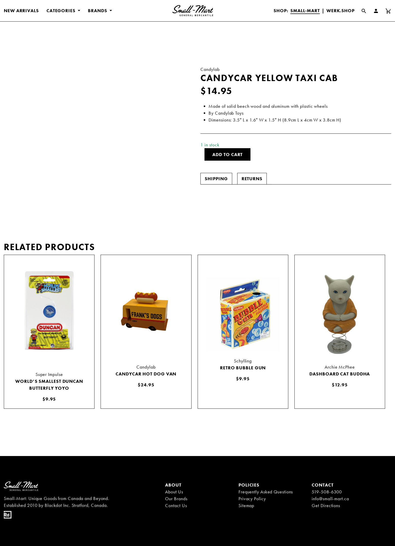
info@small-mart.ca (330, 499)
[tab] (216, 178)
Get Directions (326, 505)
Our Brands (176, 499)
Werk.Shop (340, 10)
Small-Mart (305, 10)
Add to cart (227, 154)
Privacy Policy (252, 499)
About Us (174, 492)
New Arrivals (21, 10)
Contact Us (176, 505)
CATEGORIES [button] (61, 10)
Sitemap (246, 505)
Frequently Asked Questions (266, 492)
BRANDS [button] (98, 10)
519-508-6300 (327, 492)
